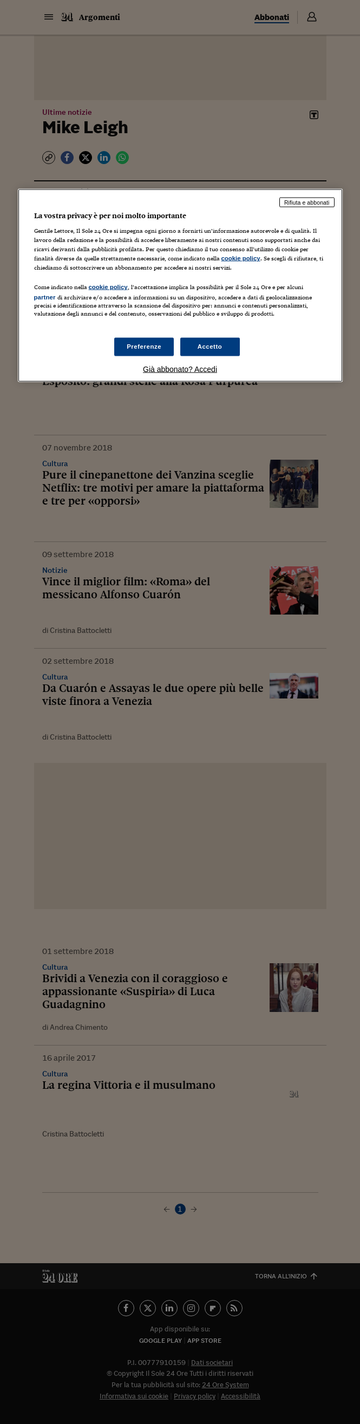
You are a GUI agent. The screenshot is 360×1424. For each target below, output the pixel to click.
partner (45, 297)
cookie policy (240, 258)
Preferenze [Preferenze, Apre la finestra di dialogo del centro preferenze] (144, 346)
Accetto (210, 346)
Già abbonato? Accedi (180, 368)
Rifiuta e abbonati (307, 202)
